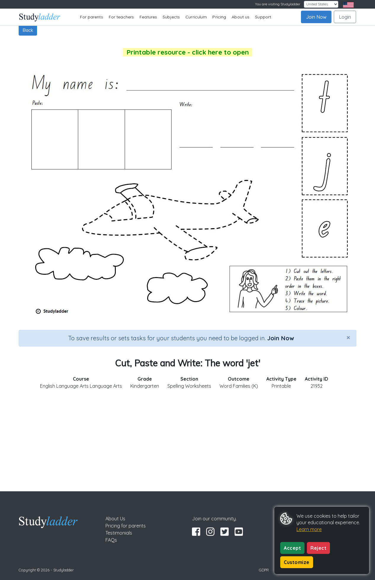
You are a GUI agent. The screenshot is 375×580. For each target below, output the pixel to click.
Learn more (309, 529)
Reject (318, 548)
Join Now (316, 17)
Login (345, 17)
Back (28, 30)
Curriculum (196, 17)
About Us (115, 519)
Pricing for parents (125, 526)
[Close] (348, 337)
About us (240, 17)
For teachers (121, 17)
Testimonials (118, 533)
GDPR (264, 570)
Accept (292, 548)
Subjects (171, 17)
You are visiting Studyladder (277, 4)
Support (263, 17)
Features (148, 17)
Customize (297, 562)
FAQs (111, 540)
